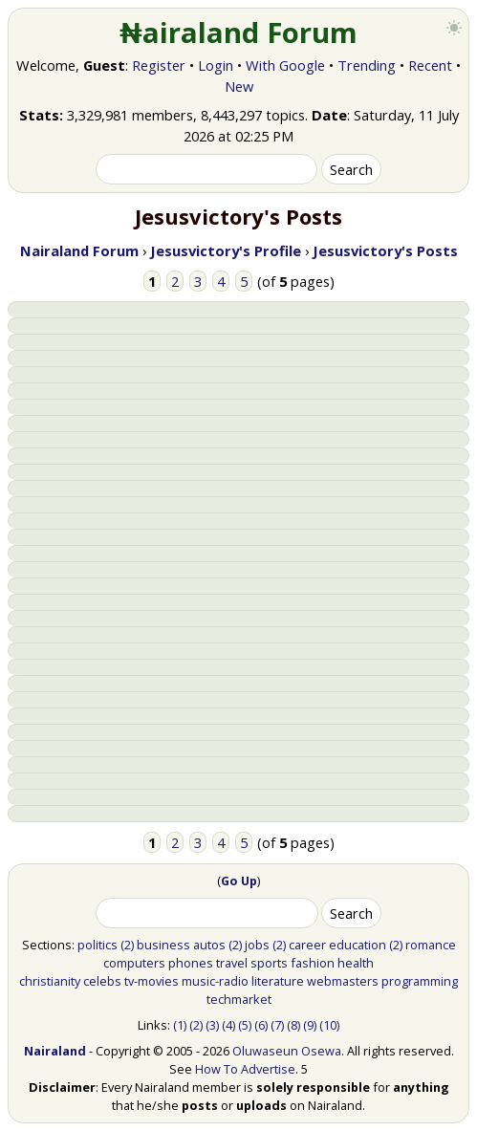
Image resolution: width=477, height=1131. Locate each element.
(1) (179, 1024)
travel (232, 962)
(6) (261, 1024)
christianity (49, 981)
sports (269, 962)
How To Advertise (245, 1068)
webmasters (343, 981)
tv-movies (151, 981)
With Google (285, 65)
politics (97, 944)
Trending (366, 65)
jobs (257, 944)
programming (419, 981)
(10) (329, 1024)
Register (158, 65)
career (307, 944)
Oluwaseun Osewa (286, 1050)
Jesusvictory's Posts (385, 250)
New (239, 86)
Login (215, 65)
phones (190, 962)
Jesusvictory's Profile (225, 250)
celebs (102, 981)
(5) (244, 1024)
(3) (212, 1024)
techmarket (238, 999)
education (357, 944)
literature (277, 981)
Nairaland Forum (79, 250)
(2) (127, 944)
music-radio (215, 981)
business (163, 944)
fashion (313, 962)
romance (430, 944)
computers (134, 962)
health (355, 962)
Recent (430, 65)
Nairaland (55, 1050)
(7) (277, 1024)
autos (209, 944)
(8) (293, 1024)
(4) (228, 1024)
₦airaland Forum (238, 32)
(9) (309, 1024)
